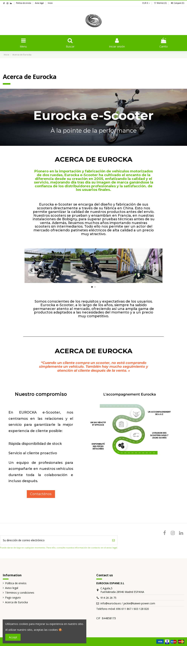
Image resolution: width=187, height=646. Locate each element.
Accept (13, 637)
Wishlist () (160, 3)
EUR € (146, 3)
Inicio (50, 3)
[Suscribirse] (113, 540)
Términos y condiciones (19, 592)
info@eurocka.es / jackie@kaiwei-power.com (127, 603)
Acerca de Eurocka (16, 602)
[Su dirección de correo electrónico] (55, 540)
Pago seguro (13, 597)
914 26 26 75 (108, 597)
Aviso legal (39, 3)
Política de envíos (24, 3)
